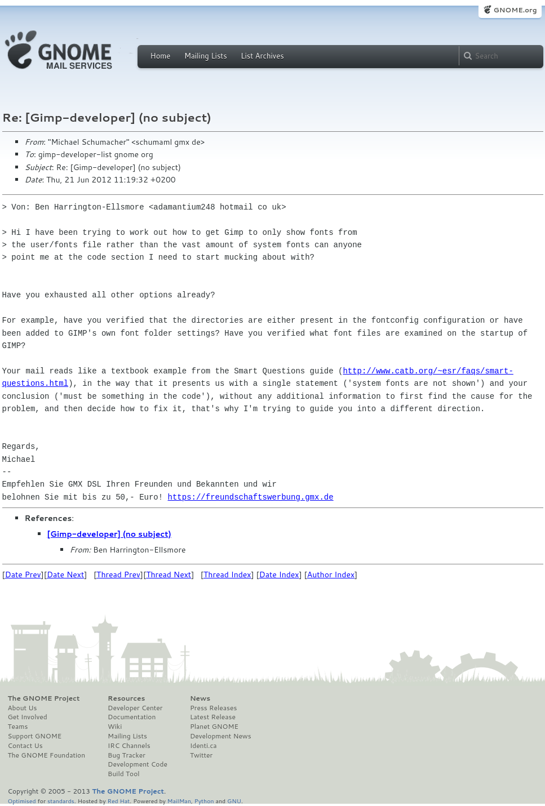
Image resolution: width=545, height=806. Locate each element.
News (200, 698)
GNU (234, 800)
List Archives (262, 56)
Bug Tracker (126, 755)
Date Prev (23, 574)
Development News (220, 736)
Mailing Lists (205, 56)
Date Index (279, 574)
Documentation (132, 717)
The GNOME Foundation (47, 755)
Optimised (22, 800)
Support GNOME (35, 736)
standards (60, 800)
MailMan (179, 800)
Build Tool (123, 773)
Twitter (201, 755)
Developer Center (135, 708)
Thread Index (227, 574)
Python (204, 800)
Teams (18, 726)
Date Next (65, 574)
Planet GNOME (214, 726)
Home (160, 56)
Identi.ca (203, 745)
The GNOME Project (44, 698)
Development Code (137, 764)
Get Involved (27, 717)
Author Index (331, 574)
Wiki (115, 726)
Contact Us (25, 745)
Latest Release (213, 717)
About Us (22, 708)
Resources (126, 698)
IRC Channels (129, 745)
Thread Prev (118, 574)
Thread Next (168, 574)
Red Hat (118, 800)
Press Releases (213, 708)
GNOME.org (515, 10)
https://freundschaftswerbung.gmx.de (251, 497)
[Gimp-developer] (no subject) (109, 534)
